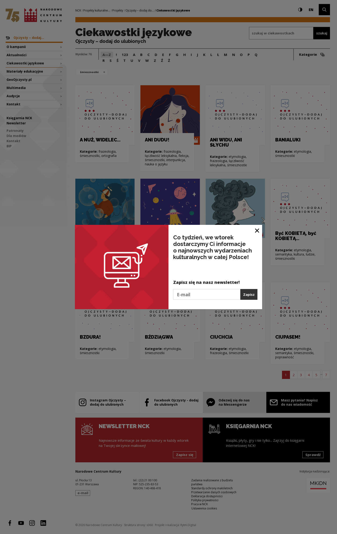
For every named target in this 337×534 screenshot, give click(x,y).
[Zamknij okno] (257, 230)
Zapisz (249, 294)
